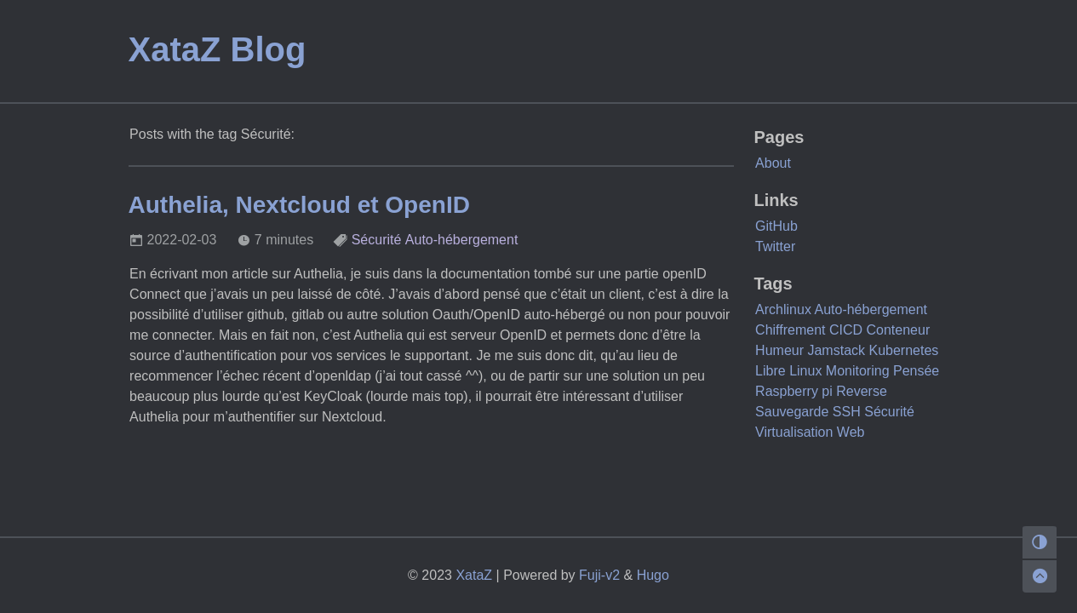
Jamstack (836, 350)
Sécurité (377, 239)
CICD (845, 330)
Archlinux (783, 309)
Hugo (653, 575)
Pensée (916, 371)
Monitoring (858, 371)
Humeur (779, 350)
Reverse (861, 391)
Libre (770, 371)
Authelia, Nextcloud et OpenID (299, 205)
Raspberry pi (794, 391)
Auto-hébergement (461, 239)
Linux (805, 371)
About (773, 163)
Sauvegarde (791, 411)
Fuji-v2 (599, 575)
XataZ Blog (217, 49)
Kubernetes (903, 350)
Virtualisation (794, 432)
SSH (847, 411)
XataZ (473, 575)
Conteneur (899, 330)
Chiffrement (790, 330)
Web (851, 432)
